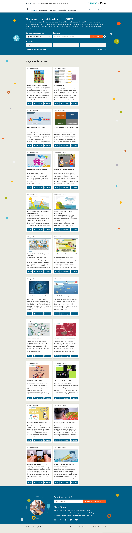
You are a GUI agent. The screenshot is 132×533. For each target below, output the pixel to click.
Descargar (38, 103)
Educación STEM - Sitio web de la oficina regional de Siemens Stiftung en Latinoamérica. (79, 513)
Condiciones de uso (84, 527)
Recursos (34, 10)
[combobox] (39, 36)
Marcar (47, 103)
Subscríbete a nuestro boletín (94, 501)
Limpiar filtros (102, 49)
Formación (62, 10)
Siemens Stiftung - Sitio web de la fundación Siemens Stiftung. (72, 510)
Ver (30, 103)
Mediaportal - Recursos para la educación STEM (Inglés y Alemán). (73, 515)
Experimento (43, 10)
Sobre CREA (72, 10)
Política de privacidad (99, 527)
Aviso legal (73, 527)
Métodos (53, 10)
